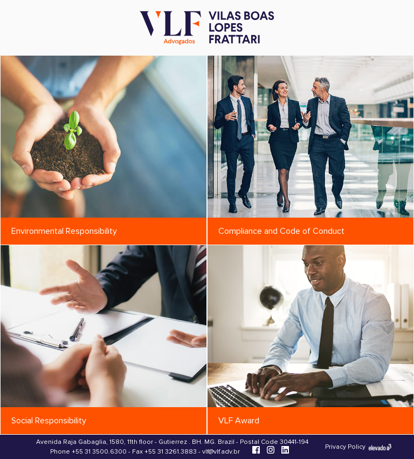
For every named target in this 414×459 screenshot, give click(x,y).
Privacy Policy (345, 447)
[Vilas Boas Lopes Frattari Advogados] (207, 29)
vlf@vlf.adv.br (221, 452)
